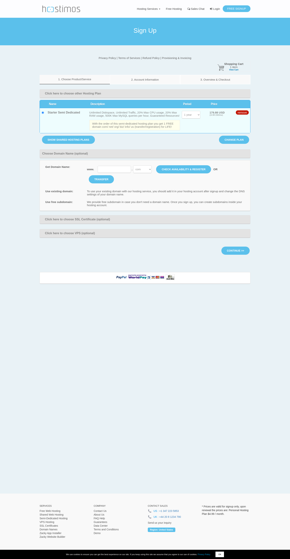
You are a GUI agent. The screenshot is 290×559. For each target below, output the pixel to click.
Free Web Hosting (50, 510)
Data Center (101, 525)
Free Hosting (174, 8)
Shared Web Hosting (51, 514)
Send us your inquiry (159, 522)
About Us (99, 514)
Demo (97, 533)
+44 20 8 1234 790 (170, 516)
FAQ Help (99, 518)
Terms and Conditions (106, 529)
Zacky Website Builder (52, 536)
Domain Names (48, 529)
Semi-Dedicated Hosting (54, 518)
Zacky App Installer (50, 533)
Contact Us (100, 510)
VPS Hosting (47, 522)
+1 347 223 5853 (169, 510)
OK (219, 554)
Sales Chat (196, 8)
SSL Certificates (49, 525)
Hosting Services (148, 8)
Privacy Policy (204, 554)
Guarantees (100, 522)
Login (215, 8)
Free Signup (236, 8)
